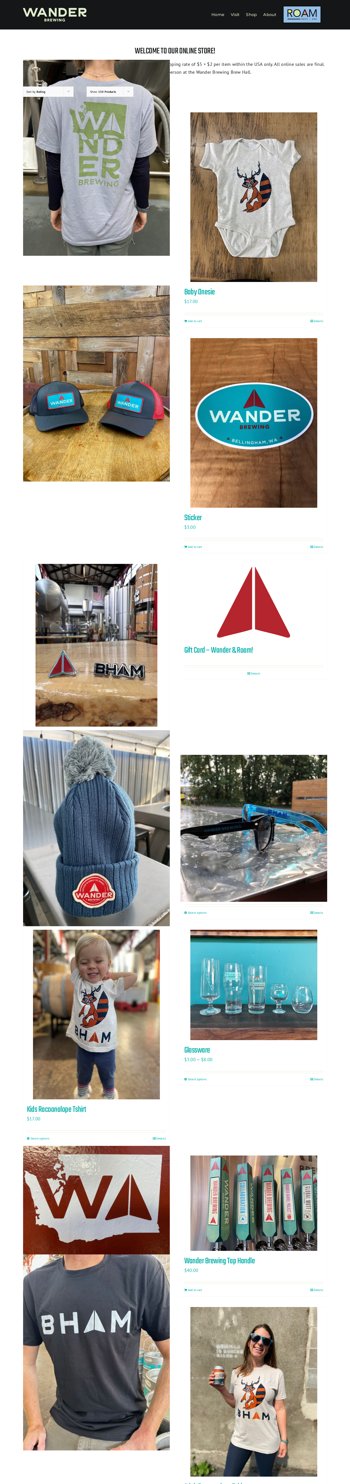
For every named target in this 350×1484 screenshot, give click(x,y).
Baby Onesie (199, 292)
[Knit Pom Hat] (96, 828)
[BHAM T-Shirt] (96, 1352)
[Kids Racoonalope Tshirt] (96, 1014)
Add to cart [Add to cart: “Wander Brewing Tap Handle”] (195, 1290)
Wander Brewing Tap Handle (219, 1261)
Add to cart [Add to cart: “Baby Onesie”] (195, 321)
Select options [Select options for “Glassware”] (197, 1079)
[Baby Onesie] (253, 197)
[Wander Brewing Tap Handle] (253, 1203)
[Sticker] (253, 423)
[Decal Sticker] (96, 1201)
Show (103, 92)
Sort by (35, 92)
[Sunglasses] (253, 828)
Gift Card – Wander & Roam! (218, 650)
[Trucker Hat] (96, 383)
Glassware (197, 1050)
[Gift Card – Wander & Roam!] (253, 602)
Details (318, 321)
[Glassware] (253, 985)
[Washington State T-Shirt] (96, 157)
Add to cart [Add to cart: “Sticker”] (195, 547)
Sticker (193, 518)
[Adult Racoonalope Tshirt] (253, 1392)
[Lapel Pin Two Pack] (96, 645)
